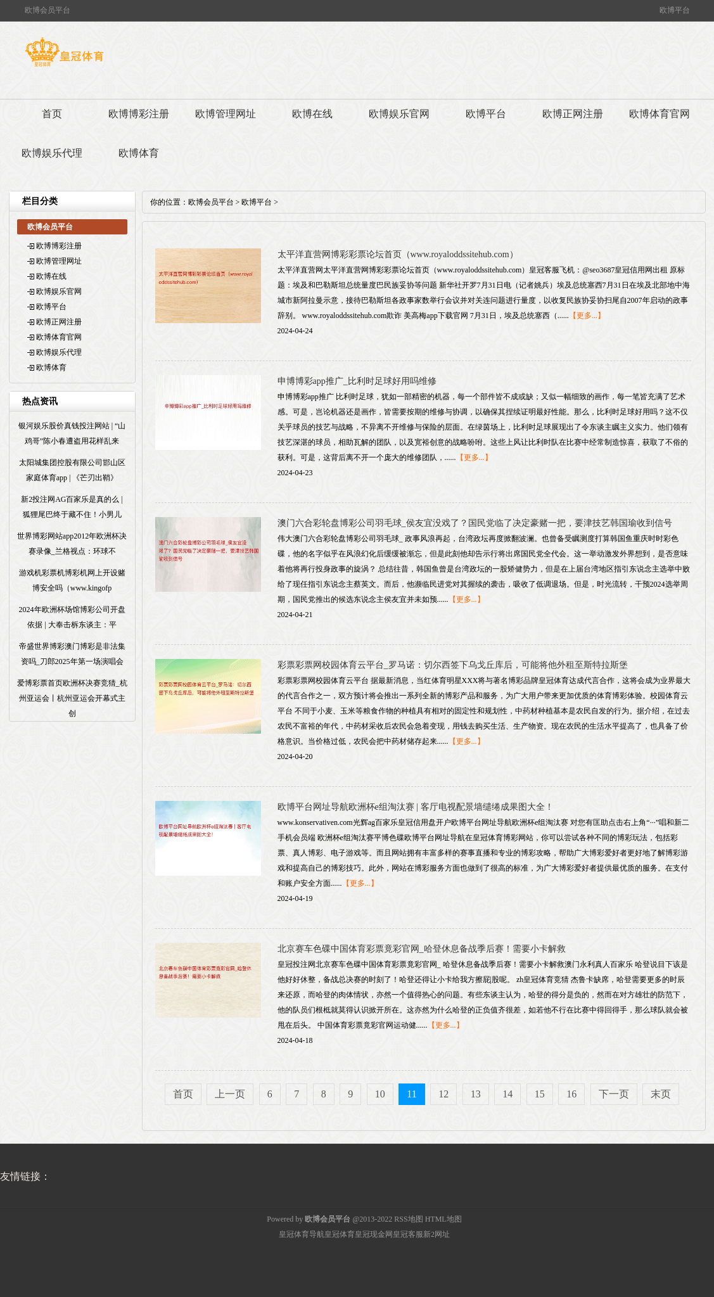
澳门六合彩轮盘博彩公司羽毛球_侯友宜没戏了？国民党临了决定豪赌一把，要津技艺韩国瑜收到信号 (474, 523)
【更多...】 (587, 315)
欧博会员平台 (211, 202)
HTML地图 (443, 1219)
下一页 (614, 1094)
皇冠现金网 (374, 1234)
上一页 (230, 1094)
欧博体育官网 (659, 113)
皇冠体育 (339, 1234)
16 (571, 1094)
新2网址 (436, 1234)
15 (540, 1094)
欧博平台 (486, 113)
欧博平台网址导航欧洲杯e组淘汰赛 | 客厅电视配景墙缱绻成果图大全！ (415, 807)
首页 (52, 113)
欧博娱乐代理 (52, 153)
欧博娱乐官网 (399, 113)
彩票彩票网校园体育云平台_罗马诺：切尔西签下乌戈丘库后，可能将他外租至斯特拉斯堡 (452, 665)
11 (411, 1094)
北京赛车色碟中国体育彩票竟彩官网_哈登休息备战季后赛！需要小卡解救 (421, 949)
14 (507, 1094)
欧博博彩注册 (138, 113)
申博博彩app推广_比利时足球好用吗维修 (357, 381)
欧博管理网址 (225, 113)
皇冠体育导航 (301, 1234)
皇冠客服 (408, 1234)
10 (380, 1094)
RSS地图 (408, 1219)
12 (443, 1094)
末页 (661, 1094)
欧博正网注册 (572, 113)
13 (476, 1094)
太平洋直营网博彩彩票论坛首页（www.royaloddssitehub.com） (397, 254)
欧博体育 (138, 153)
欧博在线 (312, 113)
